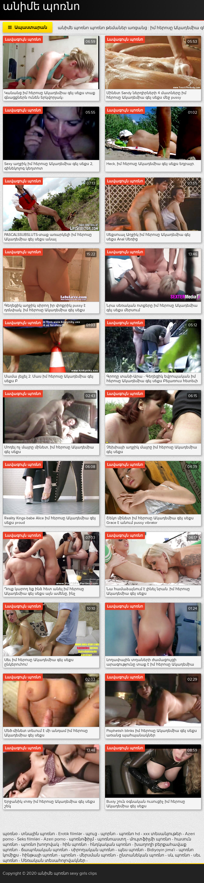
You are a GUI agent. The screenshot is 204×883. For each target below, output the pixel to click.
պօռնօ (11, 833)
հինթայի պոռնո (39, 855)
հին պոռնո (75, 844)
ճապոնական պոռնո (44, 850)
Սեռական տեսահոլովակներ (53, 860)
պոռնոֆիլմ (81, 839)
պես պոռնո (131, 850)
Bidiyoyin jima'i (161, 850)
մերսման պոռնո (97, 855)
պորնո (109, 833)
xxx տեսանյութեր (162, 833)
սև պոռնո (179, 855)
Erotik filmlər (70, 833)
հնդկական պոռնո (110, 844)
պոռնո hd (129, 833)
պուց (92, 833)
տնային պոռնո (38, 833)
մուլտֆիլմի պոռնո (150, 839)
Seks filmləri (29, 839)
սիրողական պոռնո (92, 850)
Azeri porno (55, 839)
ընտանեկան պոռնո (141, 855)
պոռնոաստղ (111, 839)
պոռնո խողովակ (40, 844)
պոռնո (68, 855)
